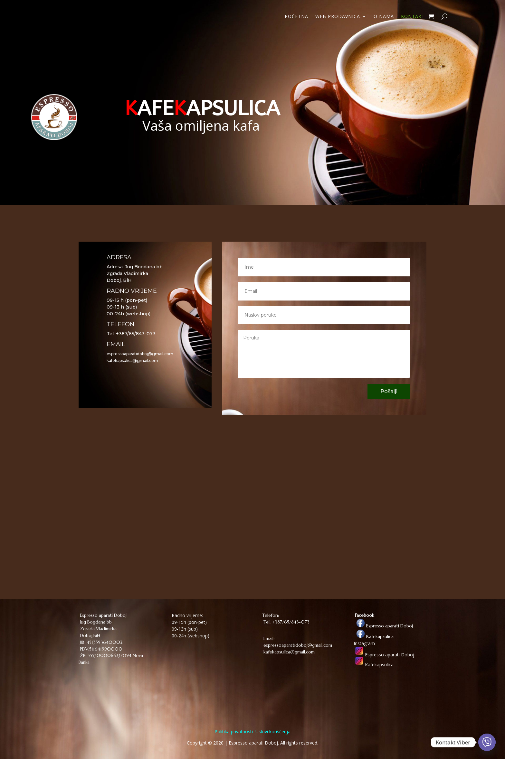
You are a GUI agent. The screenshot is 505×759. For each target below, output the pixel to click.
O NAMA (384, 16)
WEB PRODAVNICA (337, 16)
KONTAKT (413, 16)
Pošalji (388, 391)
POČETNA (296, 16)
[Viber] (487, 742)
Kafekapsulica (374, 636)
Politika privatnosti (233, 731)
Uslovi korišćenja (272, 731)
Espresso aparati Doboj (383, 626)
